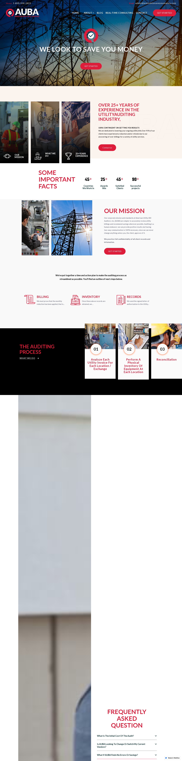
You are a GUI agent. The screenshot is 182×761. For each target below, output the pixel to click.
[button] (88, 13)
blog (100, 13)
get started (115, 251)
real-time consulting (119, 13)
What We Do (29, 358)
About (88, 13)
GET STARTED (164, 13)
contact (141, 13)
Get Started (91, 66)
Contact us (107, 147)
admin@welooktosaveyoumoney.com (155, 3)
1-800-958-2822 (22, 3)
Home (75, 13)
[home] (22, 13)
